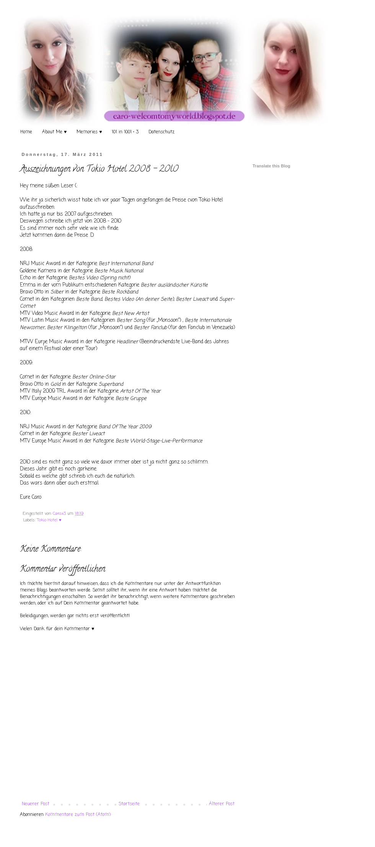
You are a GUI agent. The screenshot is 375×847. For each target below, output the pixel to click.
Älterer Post (222, 804)
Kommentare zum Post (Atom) (78, 814)
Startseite (129, 804)
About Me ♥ (54, 132)
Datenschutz (161, 132)
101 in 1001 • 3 (125, 132)
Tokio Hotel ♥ (49, 520)
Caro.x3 (60, 514)
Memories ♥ (89, 132)
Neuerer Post (35, 804)
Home (26, 132)
